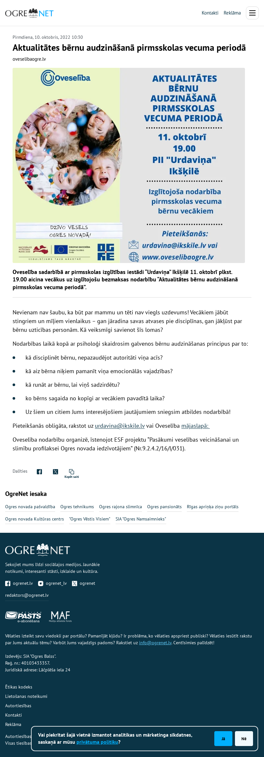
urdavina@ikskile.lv (120, 425)
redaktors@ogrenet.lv (27, 595)
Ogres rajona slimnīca (120, 507)
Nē (244, 738)
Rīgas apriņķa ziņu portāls (213, 507)
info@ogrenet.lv (155, 643)
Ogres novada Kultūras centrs (34, 519)
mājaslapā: (195, 425)
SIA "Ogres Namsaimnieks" (141, 519)
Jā (223, 738)
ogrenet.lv (19, 583)
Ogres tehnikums (77, 507)
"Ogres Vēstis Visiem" (89, 519)
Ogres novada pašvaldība (30, 507)
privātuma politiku (97, 742)
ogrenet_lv (52, 583)
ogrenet (83, 583)
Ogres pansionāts (164, 507)
